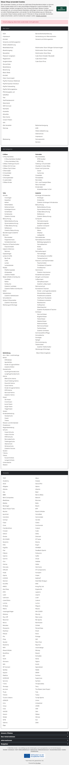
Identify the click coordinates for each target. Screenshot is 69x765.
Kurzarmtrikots (9, 458)
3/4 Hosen (8, 399)
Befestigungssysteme (44, 242)
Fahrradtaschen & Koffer (44, 256)
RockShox (6, 653)
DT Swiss (38, 539)
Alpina (37, 486)
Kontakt (5, 39)
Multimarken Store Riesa (43, 53)
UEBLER (5, 700)
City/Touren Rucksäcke (44, 298)
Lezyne (37, 595)
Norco (5, 622)
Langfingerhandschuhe (12, 374)
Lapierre (38, 592)
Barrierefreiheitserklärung (43, 33)
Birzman (38, 500)
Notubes (5, 625)
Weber (37, 714)
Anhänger (40, 198)
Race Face (38, 642)
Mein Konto (6, 117)
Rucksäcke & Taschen (42, 288)
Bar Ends (7, 258)
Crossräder (38, 175)
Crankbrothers (7, 528)
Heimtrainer (39, 270)
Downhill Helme (10, 383)
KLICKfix (5, 584)
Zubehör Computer (43, 226)
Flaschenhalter (9, 247)
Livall (37, 597)
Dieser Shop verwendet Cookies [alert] (13, 2)
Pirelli (37, 631)
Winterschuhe (9, 446)
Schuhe (5, 430)
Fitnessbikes (39, 178)
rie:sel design (39, 647)
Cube (37, 531)
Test (4, 97)
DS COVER (6, 539)
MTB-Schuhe (9, 437)
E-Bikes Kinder (7, 182)
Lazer (4, 595)
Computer (38, 219)
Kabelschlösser (42, 321)
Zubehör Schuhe (10, 448)
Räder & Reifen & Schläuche (11, 277)
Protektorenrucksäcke (44, 295)
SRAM (37, 672)
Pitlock (5, 634)
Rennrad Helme (10, 392)
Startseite (6, 109)
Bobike (5, 503)
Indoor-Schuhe (9, 434)
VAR (36, 709)
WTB (4, 720)
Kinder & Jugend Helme (12, 388)
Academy (6, 481)
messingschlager (8, 611)
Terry (36, 686)
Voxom (5, 714)
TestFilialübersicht (8, 100)
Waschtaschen (41, 307)
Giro (4, 561)
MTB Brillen (8, 360)
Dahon (5, 534)
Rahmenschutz (40, 286)
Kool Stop (6, 589)
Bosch (37, 506)
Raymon (38, 645)
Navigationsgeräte (43, 223)
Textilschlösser (41, 328)
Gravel (39, 171)
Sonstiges (38, 337)
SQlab (37, 670)
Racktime (6, 645)
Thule (4, 692)
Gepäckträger (7, 253)
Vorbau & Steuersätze (9, 300)
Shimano (5, 661)
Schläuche (8, 284)
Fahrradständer (40, 237)
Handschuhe (7, 369)
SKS (4, 664)
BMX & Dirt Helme (10, 378)
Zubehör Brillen (9, 367)
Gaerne (5, 556)
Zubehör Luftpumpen (44, 284)
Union (37, 700)
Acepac (37, 481)
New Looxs (38, 617)
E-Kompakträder (8, 178)
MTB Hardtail (41, 159)
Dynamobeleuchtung (11, 223)
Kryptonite (38, 589)
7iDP (4, 478)
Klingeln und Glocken (42, 277)
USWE (37, 706)
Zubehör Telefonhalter (44, 347)
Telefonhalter (39, 344)
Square (5, 672)
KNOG (5, 586)
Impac (37, 575)
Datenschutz (39, 134)
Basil (36, 492)
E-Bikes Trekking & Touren (11, 164)
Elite (4, 545)
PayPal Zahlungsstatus (10, 89)
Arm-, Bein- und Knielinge (11, 355)
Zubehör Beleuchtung (12, 230)
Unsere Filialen (7, 120)
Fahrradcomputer (42, 221)
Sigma (37, 661)
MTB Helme (8, 390)
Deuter (5, 536)
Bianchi (37, 497)
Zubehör (40, 249)
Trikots (7, 420)
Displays (39, 233)
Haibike (37, 561)
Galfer (37, 556)
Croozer (5, 531)
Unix (4, 703)
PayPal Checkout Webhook (11, 81)
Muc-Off (5, 617)
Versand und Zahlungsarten (11, 42)
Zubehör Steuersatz (11, 302)
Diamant (38, 536)
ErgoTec (5, 547)
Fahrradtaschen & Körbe (43, 240)
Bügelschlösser (42, 316)
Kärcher (5, 581)
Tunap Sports (39, 697)
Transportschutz (42, 258)
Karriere (37, 142)
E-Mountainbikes (8, 157)
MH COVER (38, 611)
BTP (36, 509)
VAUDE (5, 711)
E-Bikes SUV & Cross (9, 166)
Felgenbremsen (10, 240)
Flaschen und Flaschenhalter (44, 260)
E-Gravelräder (7, 173)
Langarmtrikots (9, 460)
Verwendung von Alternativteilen (45, 36)
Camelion (6, 517)
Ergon (37, 545)
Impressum (6, 36)
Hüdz (4, 572)
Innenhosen (8, 402)
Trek (36, 692)
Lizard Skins (6, 600)
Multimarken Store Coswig (43, 50)
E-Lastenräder (7, 180)
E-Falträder (6, 175)
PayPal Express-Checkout (11, 84)
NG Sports (38, 620)
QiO (36, 639)
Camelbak (38, 514)
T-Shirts (5, 453)
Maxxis (37, 609)
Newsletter (6, 53)
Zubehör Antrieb (10, 216)
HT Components (40, 570)
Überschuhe (8, 444)
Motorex (5, 614)
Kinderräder (39, 187)
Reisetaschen (41, 302)
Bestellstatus (7, 67)
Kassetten (8, 200)
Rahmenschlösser (42, 326)
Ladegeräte (40, 235)
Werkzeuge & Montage (10, 305)
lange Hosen (8, 406)
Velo (36, 711)
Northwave (38, 622)
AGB (4, 33)
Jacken (5, 411)
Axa (4, 492)
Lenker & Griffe (7, 256)
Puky (4, 639)
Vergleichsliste (7, 61)
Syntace (37, 681)
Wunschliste (7, 64)
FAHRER (38, 547)
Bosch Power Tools (9, 509)
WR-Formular (7, 106)
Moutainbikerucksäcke (44, 293)
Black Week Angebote (43, 353)
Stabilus (5, 675)
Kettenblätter (9, 205)
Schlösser (38, 312)
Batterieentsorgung (41, 125)
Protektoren (6, 425)
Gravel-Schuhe (9, 432)
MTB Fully (40, 161)
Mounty (37, 614)
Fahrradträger (41, 253)
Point (37, 634)
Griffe (6, 260)
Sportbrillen (8, 362)
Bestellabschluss (8, 47)
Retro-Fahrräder (40, 184)
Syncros (5, 681)
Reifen (7, 281)
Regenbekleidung (8, 427)
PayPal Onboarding (9, 86)
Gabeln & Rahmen (8, 249)
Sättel (4, 291)
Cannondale (39, 517)
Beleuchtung (7, 219)
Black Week (6, 72)
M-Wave (5, 606)
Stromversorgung (41, 342)
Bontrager (6, 506)
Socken (5, 451)
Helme (5, 376)
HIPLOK (5, 570)
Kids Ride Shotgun (41, 581)
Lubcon (37, 600)
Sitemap (5, 128)
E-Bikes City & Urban (9, 168)
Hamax (5, 564)
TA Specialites (39, 684)
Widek (5, 717)
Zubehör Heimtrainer (44, 272)
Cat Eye (5, 520)
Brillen (5, 357)
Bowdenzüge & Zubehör (10, 233)
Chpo (4, 522)
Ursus (4, 706)
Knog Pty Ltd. (39, 586)
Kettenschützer (9, 207)
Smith (37, 664)
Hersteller (6, 111)
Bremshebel (8, 237)
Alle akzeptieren (61, 8)
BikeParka (6, 500)
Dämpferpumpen (42, 281)
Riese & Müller (7, 650)
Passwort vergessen (9, 56)
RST (4, 656)
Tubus (37, 695)
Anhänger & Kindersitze (42, 195)
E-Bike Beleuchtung (11, 226)
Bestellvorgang (7, 50)
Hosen (5, 397)
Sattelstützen (7, 293)
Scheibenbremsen (10, 242)
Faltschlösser (41, 319)
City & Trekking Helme (12, 381)
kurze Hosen (8, 404)
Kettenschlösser (42, 323)
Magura (37, 606)
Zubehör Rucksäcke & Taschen (46, 309)
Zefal (36, 722)
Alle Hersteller (7, 125)
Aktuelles (6, 114)
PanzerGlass (39, 628)
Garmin (5, 559)
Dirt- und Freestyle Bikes (43, 182)
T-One (5, 684)
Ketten (7, 202)
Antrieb (5, 195)
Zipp (4, 725)
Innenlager (8, 198)
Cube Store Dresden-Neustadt (44, 56)
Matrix (5, 609)
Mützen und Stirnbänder (10, 423)
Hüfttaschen (41, 305)
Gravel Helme (9, 385)
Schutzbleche (7, 298)
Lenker (7, 263)
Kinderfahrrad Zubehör (42, 274)
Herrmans (38, 567)
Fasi (4, 550)
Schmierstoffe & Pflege (42, 333)
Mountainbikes (40, 157)
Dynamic (5, 542)
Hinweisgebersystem (55, 749)
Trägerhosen (8, 409)
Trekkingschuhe (10, 441)
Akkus (39, 230)
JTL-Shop (37, 763)
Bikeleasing (6, 139)
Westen (5, 465)
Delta (37, 534)
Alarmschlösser (42, 314)
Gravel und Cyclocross (42, 168)
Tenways (5, 686)
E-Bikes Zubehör (40, 228)
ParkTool (5, 631)
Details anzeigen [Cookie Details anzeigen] (41, 16)
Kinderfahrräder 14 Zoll (44, 189)
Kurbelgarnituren (10, 209)
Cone (4, 525)
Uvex (4, 709)
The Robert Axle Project (42, 689)
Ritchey (37, 650)
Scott (4, 659)
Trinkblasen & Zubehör (44, 265)
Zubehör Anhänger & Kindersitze (47, 202)
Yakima (5, 722)
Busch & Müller (40, 511)
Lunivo (37, 603)
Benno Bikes (39, 495)
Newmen (6, 620)
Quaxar (5, 642)
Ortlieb (37, 625)
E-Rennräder (7, 171)
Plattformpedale (10, 270)
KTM (4, 592)
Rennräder (38, 180)
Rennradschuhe (10, 439)
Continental (39, 525)
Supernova (38, 678)
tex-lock (5, 689)
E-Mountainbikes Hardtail (13, 159)
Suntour (38, 675)
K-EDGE (5, 578)
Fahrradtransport (40, 251)
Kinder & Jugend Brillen (12, 364)
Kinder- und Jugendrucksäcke (46, 291)
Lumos (5, 603)
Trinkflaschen (41, 267)
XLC (36, 720)
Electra (37, 542)
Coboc (37, 522)
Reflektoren (8, 228)
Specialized (38, 667)
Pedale (5, 267)
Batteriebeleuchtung (11, 221)
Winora (37, 717)
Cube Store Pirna (40, 61)
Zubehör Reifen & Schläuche (13, 288)
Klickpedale (8, 272)
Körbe (39, 247)
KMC (36, 584)
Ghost (37, 559)
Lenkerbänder (9, 265)
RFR (4, 647)
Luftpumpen (39, 279)
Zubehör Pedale (10, 274)
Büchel (5, 511)
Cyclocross (40, 173)
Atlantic (37, 489)
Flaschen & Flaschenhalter (11, 244)
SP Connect (6, 667)
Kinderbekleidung (8, 413)
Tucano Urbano (7, 697)
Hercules (5, 567)
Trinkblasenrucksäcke (44, 300)
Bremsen (6, 235)
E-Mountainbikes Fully (12, 161)
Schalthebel (8, 212)
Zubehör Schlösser (43, 330)
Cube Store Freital (41, 59)
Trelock (5, 695)
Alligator (5, 486)
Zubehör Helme (10, 395)
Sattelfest (6, 95)
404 (4, 122)
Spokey (5, 670)
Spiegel (37, 340)
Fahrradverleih (39, 139)
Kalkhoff (38, 578)
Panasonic (6, 628)
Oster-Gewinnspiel (8, 78)
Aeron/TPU (38, 484)
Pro (4, 636)
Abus (37, 478)
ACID (4, 484)
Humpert (38, 572)
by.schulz (6, 514)
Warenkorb (6, 103)
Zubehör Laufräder (10, 286)
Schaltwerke (8, 214)
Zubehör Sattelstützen (12, 295)
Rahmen (7, 251)
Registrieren (7, 59)
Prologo (37, 636)
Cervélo (37, 520)
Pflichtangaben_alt (9, 92)
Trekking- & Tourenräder (43, 164)
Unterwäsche (7, 462)
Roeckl (37, 653)
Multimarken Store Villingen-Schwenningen (49, 47)
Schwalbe (38, 656)
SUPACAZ (6, 678)
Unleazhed (38, 703)
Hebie (37, 564)
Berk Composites (8, 497)
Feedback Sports (40, 550)
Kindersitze (40, 200)
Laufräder (8, 279)
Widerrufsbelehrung (9, 45)
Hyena (5, 575)
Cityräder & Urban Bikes (42, 166)
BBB (4, 495)
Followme (38, 553)
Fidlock (5, 553)
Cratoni (37, 528)
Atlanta (5, 489)
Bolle (37, 503)
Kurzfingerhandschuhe (12, 371)
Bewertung (6, 70)
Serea (37, 659)
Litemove (6, 597)
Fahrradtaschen (42, 244)
